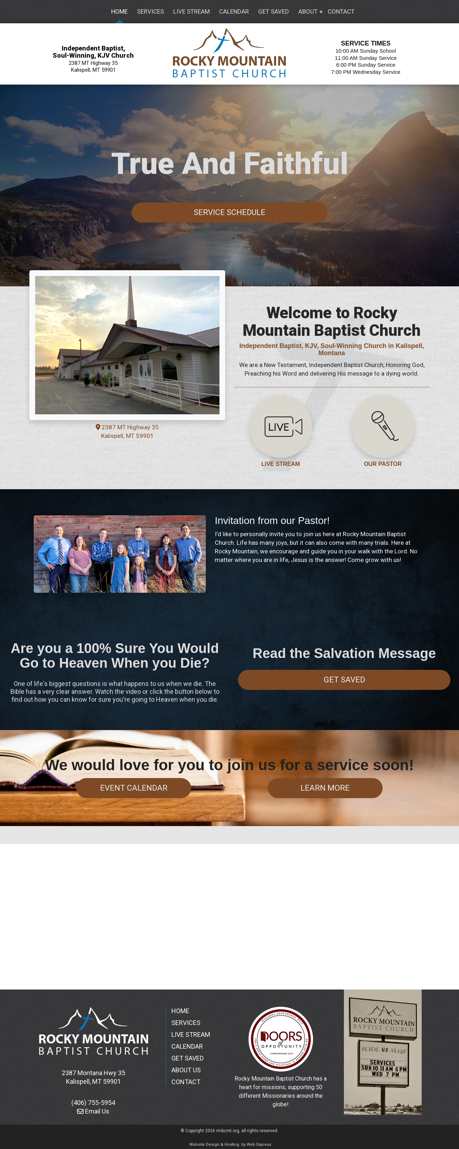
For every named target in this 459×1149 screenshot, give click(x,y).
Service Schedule (229, 212)
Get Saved (344, 679)
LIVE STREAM (280, 464)
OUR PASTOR (383, 464)
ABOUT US (186, 1070)
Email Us (93, 1111)
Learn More (325, 787)
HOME (180, 1011)
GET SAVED (187, 1058)
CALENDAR (187, 1046)
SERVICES (185, 1022)
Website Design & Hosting (214, 1144)
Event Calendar (133, 787)
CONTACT (185, 1082)
